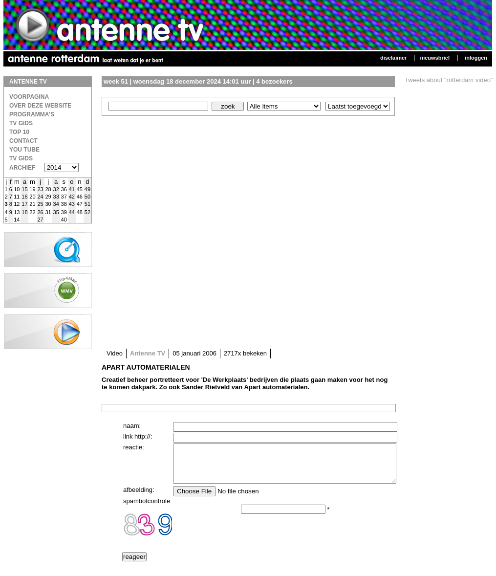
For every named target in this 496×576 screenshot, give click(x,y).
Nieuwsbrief (435, 58)
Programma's (31, 114)
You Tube (24, 149)
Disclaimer (393, 58)
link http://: (137, 436)
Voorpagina (29, 96)
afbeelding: (138, 497)
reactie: (133, 447)
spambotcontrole (146, 508)
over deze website (40, 105)
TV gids (21, 158)
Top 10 (19, 132)
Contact (23, 140)
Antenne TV (147, 353)
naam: (132, 425)
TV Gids (21, 123)
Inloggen (476, 58)
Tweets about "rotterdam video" (449, 80)
